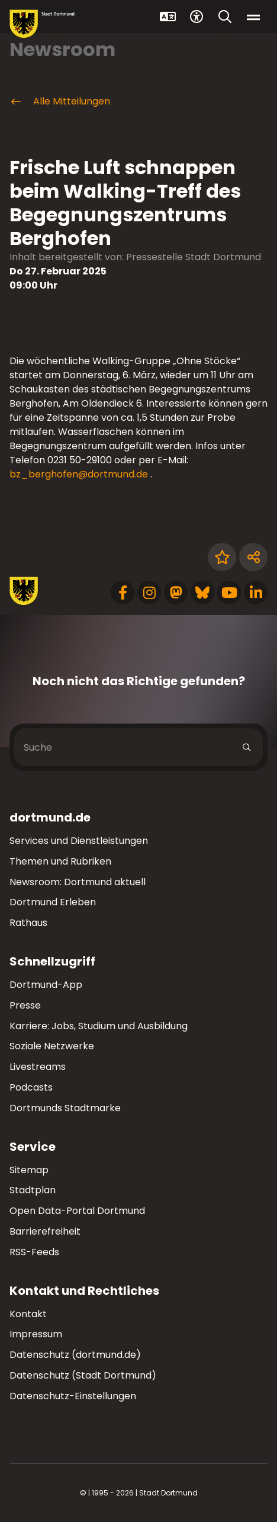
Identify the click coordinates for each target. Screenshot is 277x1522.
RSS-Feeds (34, 1252)
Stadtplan (32, 1190)
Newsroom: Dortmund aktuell (77, 882)
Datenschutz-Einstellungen (72, 1396)
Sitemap (29, 1170)
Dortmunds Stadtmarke (65, 1108)
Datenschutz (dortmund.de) (75, 1354)
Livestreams (37, 1066)
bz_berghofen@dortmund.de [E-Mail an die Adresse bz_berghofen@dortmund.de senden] (78, 474)
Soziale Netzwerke (51, 1046)
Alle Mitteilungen (59, 101)
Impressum (35, 1334)
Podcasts (31, 1087)
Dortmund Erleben (52, 902)
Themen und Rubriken (60, 861)
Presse (25, 1005)
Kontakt (28, 1314)
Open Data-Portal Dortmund (77, 1210)
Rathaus (28, 922)
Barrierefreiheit (44, 1231)
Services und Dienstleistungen (78, 840)
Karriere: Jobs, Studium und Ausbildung (98, 1026)
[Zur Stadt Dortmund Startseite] (42, 23)
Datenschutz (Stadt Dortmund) (82, 1375)
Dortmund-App (45, 984)
